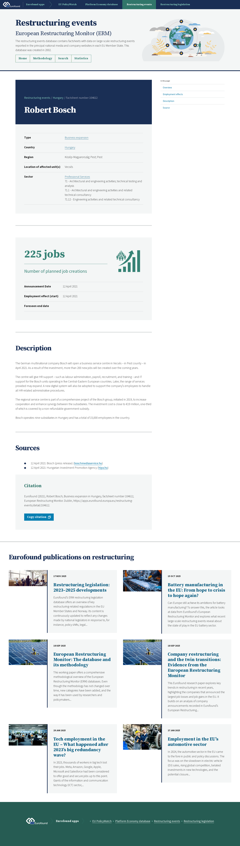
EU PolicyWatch (101, 821)
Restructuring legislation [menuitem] (175, 4)
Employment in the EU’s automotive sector (193, 741)
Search (63, 58)
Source (166, 107)
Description (168, 101)
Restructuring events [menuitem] (139, 4)
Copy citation (36, 517)
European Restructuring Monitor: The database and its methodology (82, 660)
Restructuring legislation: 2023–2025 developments (81, 587)
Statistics (81, 58)
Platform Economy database (133, 821)
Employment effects (173, 94)
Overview (167, 87)
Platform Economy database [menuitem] (101, 4)
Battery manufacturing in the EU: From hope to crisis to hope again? (196, 590)
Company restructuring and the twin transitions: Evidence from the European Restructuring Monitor (194, 665)
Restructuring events (37, 98)
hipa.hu (103, 467)
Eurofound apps (67, 821)
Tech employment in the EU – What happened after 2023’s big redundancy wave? (80, 747)
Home (23, 58)
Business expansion (76, 137)
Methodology (42, 58)
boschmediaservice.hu (88, 463)
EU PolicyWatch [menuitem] (68, 4)
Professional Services (77, 176)
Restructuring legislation (199, 821)
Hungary (58, 98)
